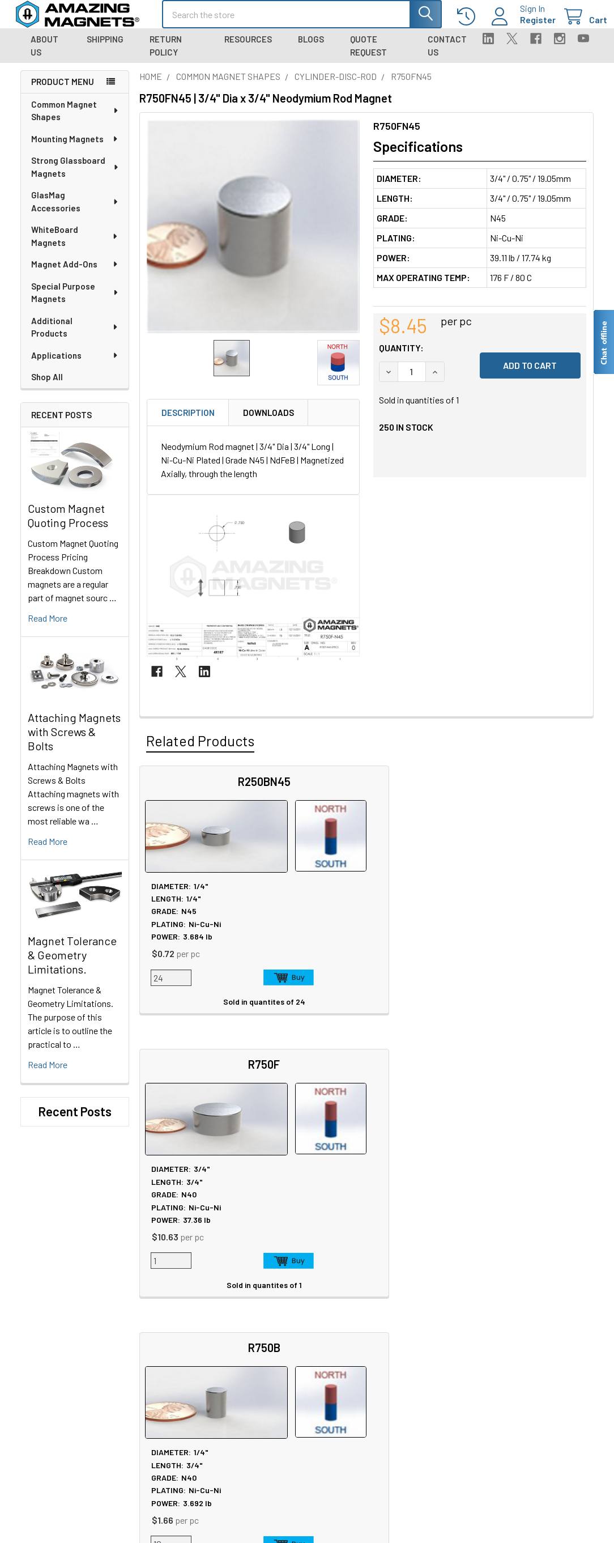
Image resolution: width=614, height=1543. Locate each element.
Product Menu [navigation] (62, 92)
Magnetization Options (301, 1347)
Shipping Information (417, 1320)
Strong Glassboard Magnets (75, 177)
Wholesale (514, 1394)
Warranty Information (531, 1320)
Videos (271, 1374)
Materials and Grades (178, 1440)
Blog (147, 1347)
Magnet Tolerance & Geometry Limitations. (72, 965)
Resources (248, 49)
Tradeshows (162, 1333)
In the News (161, 1320)
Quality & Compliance (530, 1347)
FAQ (384, 1306)
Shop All (47, 387)
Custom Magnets (171, 1413)
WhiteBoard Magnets (75, 246)
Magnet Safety (285, 1306)
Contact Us (447, 55)
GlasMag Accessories (75, 211)
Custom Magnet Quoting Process (68, 525)
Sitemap (274, 1292)
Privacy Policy (517, 1292)
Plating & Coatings (292, 1333)
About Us (44, 55)
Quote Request (368, 55)
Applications (75, 365)
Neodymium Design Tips (304, 1360)
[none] (253, 236)
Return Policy (166, 55)
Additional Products (75, 337)
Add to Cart (217, 987)
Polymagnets (164, 1481)
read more (47, 628)
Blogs (311, 49)
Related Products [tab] (200, 750)
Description (188, 423)
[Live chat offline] (603, 342)
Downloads (268, 423)
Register (524, 26)
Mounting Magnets (75, 149)
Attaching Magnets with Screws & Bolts (74, 742)
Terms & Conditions (528, 1333)
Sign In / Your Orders (414, 1388)
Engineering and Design (183, 1427)
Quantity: (401, 357)
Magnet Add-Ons (75, 274)
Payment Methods (525, 1360)
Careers (153, 1306)
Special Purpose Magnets (75, 302)
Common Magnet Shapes (75, 121)
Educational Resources (302, 1320)
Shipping (105, 49)
